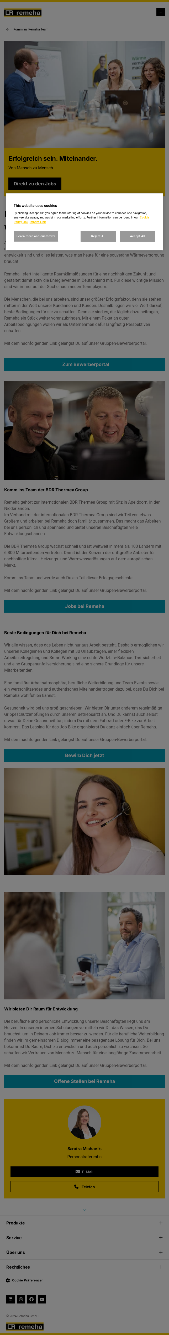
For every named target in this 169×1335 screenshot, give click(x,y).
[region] (84, 222)
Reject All (98, 236)
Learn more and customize (36, 236)
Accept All (137, 236)
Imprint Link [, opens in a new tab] (38, 222)
